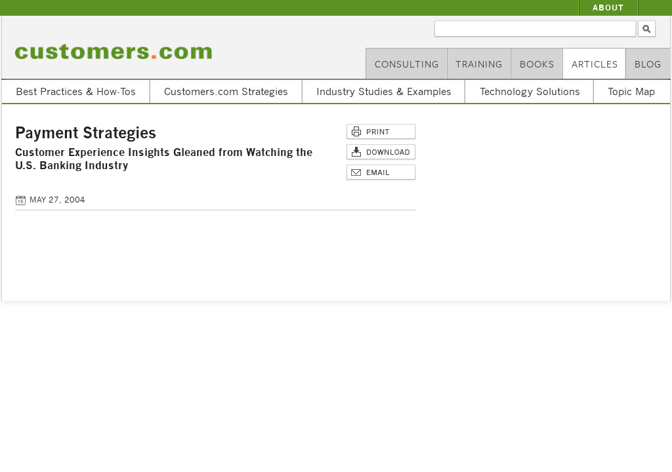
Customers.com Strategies (226, 91)
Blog (648, 63)
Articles (595, 63)
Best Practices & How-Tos (76, 91)
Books (537, 63)
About (608, 7)
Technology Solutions (530, 91)
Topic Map (631, 91)
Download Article (381, 152)
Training (479, 63)
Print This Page (381, 132)
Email (381, 173)
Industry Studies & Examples (384, 91)
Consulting (407, 63)
